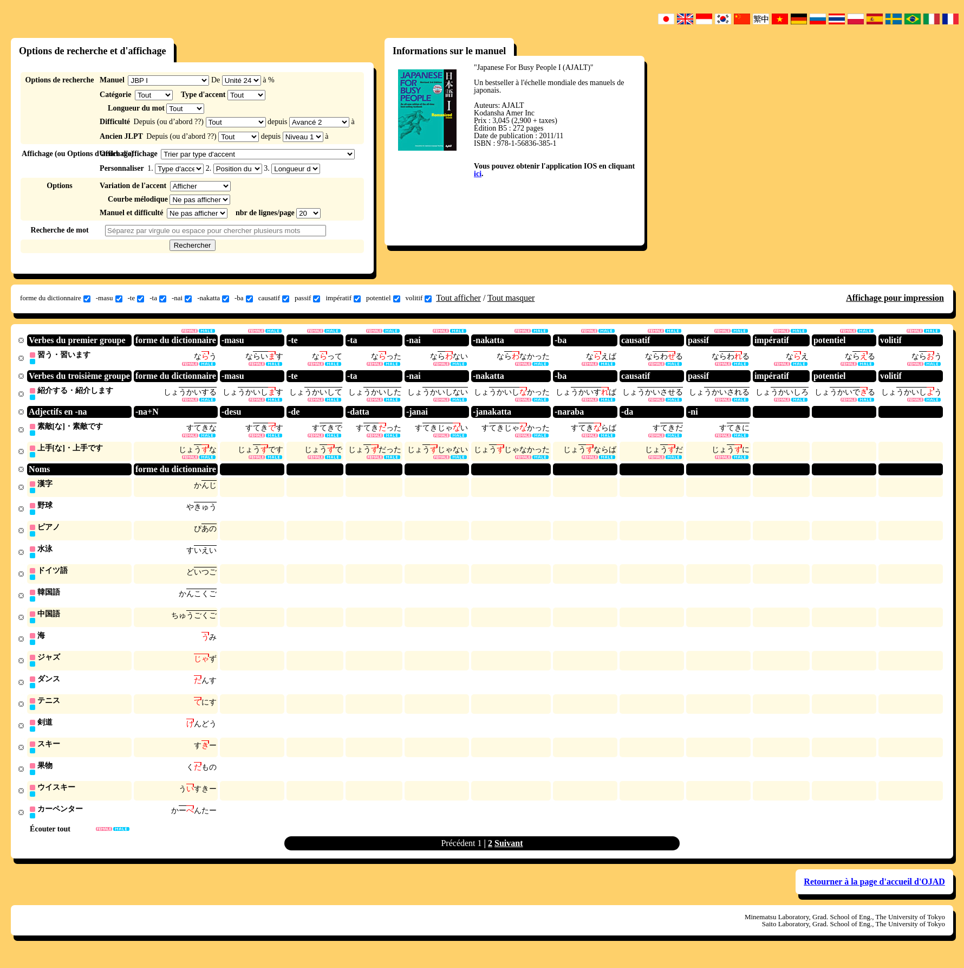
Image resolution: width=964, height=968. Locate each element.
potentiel (383, 298)
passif (307, 298)
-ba (244, 298)
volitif (419, 298)
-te (136, 298)
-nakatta (213, 298)
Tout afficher (458, 297)
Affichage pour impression (895, 297)
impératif (343, 298)
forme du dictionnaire (55, 298)
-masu (109, 298)
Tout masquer (511, 297)
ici (477, 174)
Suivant (508, 854)
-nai (182, 298)
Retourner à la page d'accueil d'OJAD (874, 892)
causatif (273, 298)
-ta (157, 298)
